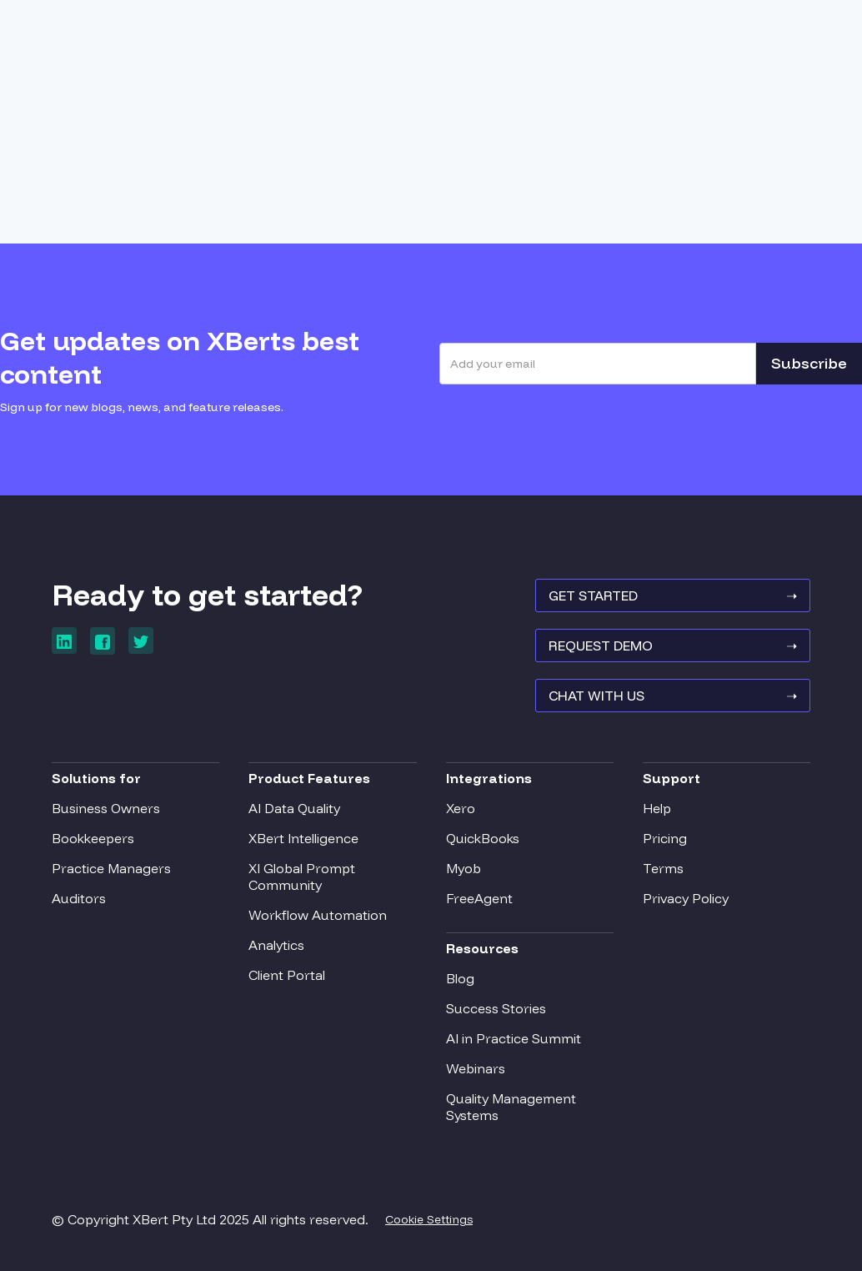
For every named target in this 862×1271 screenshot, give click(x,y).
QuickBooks (482, 838)
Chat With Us (673, 695)
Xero (460, 808)
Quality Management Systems (511, 1106)
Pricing (665, 838)
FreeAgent (479, 898)
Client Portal (286, 975)
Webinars (475, 1068)
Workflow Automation (317, 915)
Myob (463, 868)
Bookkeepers (93, 838)
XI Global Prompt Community (301, 876)
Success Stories (496, 1008)
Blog (460, 978)
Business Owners (106, 808)
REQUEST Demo (673, 645)
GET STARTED (673, 595)
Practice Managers (111, 868)
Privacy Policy (686, 898)
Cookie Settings (429, 1219)
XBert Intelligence (303, 838)
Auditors (79, 898)
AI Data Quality (294, 808)
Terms (663, 868)
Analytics (276, 945)
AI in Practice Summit (513, 1038)
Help (657, 808)
